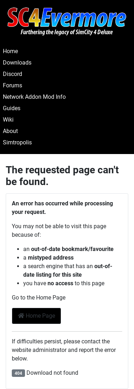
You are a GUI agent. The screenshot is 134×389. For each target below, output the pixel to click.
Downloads (17, 62)
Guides (11, 108)
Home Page (36, 315)
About (10, 131)
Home (10, 51)
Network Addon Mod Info (34, 96)
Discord (12, 74)
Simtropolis (17, 142)
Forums (12, 85)
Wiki (8, 119)
